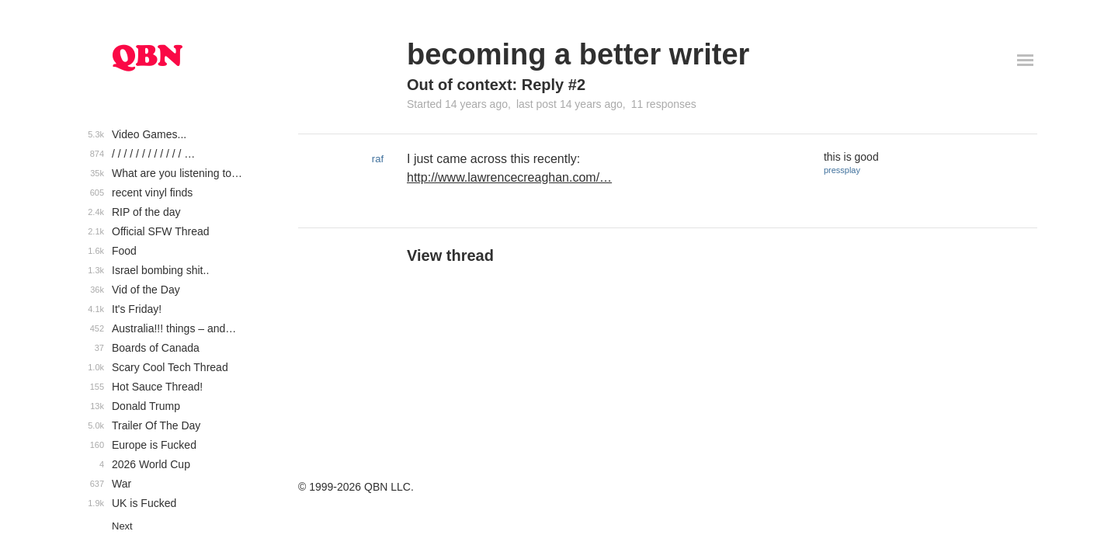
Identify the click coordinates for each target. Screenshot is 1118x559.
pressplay (842, 170)
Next (122, 526)
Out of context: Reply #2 (496, 84)
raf (378, 159)
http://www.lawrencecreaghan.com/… (509, 177)
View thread (450, 255)
